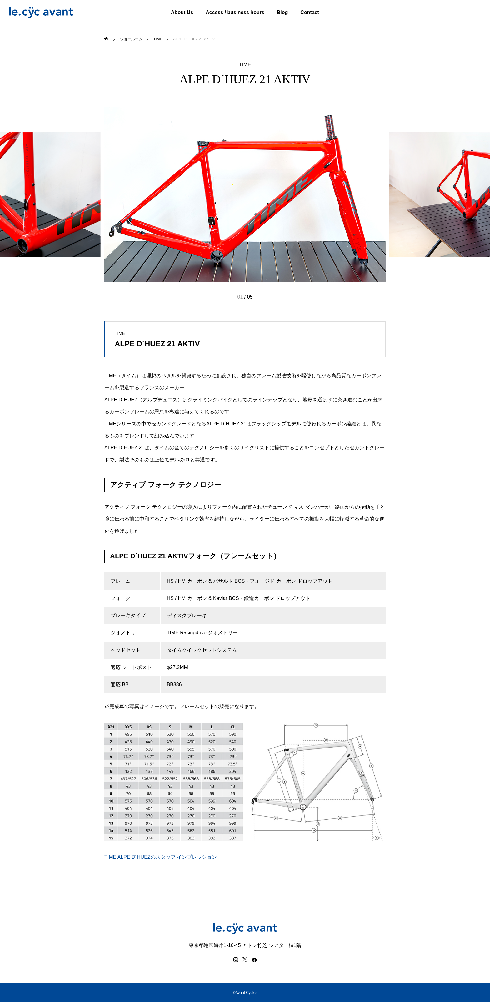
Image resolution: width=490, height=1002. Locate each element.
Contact (309, 12)
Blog (282, 12)
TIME (245, 64)
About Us (182, 12)
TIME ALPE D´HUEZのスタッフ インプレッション (160, 857)
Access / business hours (235, 12)
